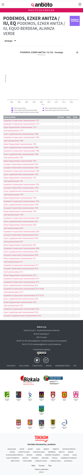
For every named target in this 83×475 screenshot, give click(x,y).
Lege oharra (24, 366)
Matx (33, 466)
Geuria (29, 455)
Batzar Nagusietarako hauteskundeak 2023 (20, 302)
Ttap (49, 466)
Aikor (21, 449)
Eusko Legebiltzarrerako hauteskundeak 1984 (21, 147)
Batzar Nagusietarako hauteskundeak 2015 (20, 275)
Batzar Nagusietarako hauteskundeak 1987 (20, 161)
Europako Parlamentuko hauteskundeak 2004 (21, 235)
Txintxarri (27, 461)
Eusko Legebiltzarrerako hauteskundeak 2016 (21, 285)
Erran (70, 452)
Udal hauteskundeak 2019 (13, 292)
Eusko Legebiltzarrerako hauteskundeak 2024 (21, 312)
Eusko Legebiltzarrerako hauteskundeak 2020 (21, 299)
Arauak (49, 366)
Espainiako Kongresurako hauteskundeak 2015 (21, 279)
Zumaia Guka (55, 461)
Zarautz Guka (41, 461)
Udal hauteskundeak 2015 (13, 272)
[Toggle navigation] (3, 4)
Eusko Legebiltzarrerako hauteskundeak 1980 (21, 134)
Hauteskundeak (41, 10)
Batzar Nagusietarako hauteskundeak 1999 (20, 211)
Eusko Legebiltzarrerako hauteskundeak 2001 (21, 221)
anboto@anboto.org (35, 341)
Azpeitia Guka (24, 452)
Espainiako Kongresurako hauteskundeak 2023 (21, 309)
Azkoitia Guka (39, 452)
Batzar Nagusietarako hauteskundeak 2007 (20, 245)
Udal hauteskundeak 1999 (13, 215)
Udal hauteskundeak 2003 (13, 228)
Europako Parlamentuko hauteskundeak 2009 (21, 255)
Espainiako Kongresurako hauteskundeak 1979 (21, 124)
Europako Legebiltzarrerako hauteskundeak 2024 (22, 316)
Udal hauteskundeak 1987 (13, 158)
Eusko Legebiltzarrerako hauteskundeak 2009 (21, 252)
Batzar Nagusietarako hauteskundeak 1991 (20, 178)
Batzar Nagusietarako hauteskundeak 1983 (20, 144)
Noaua (54, 458)
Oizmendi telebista (69, 458)
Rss (74, 366)
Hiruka (25, 458)
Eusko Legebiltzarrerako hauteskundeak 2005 (21, 238)
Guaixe (66, 455)
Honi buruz (11, 366)
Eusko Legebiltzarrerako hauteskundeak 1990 (21, 174)
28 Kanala (68, 461)
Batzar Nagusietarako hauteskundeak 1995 (20, 198)
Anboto (56, 449)
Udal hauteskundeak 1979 (13, 131)
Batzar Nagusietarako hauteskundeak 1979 (20, 127)
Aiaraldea (12, 449)
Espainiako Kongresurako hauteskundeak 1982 (21, 137)
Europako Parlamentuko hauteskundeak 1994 (21, 188)
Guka (75, 455)
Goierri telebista (52, 455)
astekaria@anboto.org (41, 344)
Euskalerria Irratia (14, 455)
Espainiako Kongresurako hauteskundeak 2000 (21, 218)
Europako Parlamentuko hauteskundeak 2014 (21, 269)
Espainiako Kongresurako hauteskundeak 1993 (21, 184)
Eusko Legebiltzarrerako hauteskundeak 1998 (21, 205)
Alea (38, 449)
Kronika (35, 458)
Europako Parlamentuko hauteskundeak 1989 (21, 168)
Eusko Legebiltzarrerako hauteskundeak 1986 (21, 154)
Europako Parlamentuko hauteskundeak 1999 (21, 208)
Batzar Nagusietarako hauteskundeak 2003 (20, 225)
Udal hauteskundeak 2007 (13, 242)
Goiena (39, 455)
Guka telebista (12, 458)
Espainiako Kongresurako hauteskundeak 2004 (21, 232)
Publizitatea (37, 366)
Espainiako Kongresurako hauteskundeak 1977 (21, 121)
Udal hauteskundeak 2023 (13, 306)
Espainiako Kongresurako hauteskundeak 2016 (21, 282)
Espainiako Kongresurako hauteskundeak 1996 (21, 201)
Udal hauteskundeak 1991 (13, 181)
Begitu (62, 452)
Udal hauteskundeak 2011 (13, 262)
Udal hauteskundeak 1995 (13, 195)
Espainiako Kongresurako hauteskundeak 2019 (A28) (24, 289)
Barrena (52, 452)
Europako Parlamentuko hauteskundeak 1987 (21, 164)
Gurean (42, 466)
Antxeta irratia (68, 449)
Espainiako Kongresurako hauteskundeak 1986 (21, 151)
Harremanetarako (62, 366)
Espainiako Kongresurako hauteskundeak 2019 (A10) (24, 295)
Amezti (46, 449)
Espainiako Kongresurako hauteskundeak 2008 (21, 248)
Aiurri (30, 449)
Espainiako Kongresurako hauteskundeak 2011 (21, 265)
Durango (10, 40)
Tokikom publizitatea (41, 469)
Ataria (12, 452)
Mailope (45, 458)
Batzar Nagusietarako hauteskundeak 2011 (20, 258)
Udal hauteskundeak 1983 (13, 141)
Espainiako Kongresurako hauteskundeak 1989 (21, 171)
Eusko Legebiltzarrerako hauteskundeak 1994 (21, 191)
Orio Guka (15, 461)
